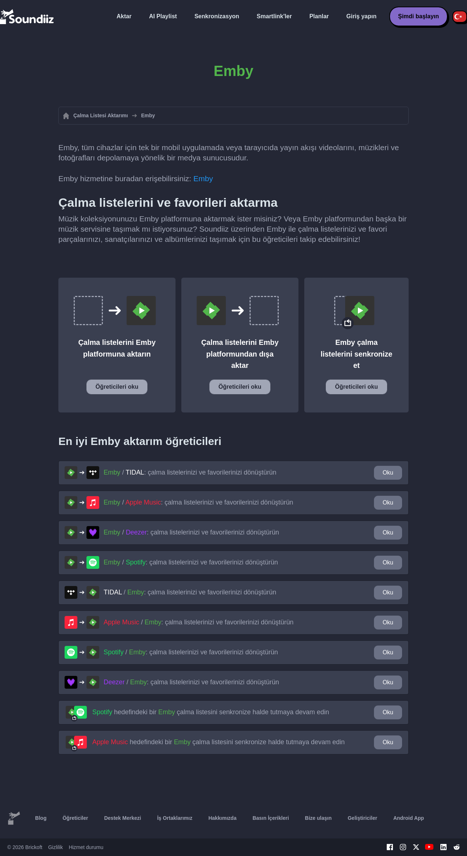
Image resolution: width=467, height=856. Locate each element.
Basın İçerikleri (270, 818)
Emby (203, 178)
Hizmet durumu (86, 847)
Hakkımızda (222, 818)
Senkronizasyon (216, 16)
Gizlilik (55, 847)
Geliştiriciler (362, 818)
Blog (40, 818)
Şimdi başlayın (418, 16)
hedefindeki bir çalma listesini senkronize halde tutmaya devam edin (210, 712)
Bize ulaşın (318, 818)
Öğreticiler (75, 818)
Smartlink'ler (274, 16)
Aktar (124, 16)
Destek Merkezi (122, 818)
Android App (408, 818)
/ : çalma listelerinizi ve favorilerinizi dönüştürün (190, 472)
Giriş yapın (361, 16)
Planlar (319, 16)
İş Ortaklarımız (175, 818)
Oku (388, 472)
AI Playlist (163, 16)
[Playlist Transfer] (27, 16)
